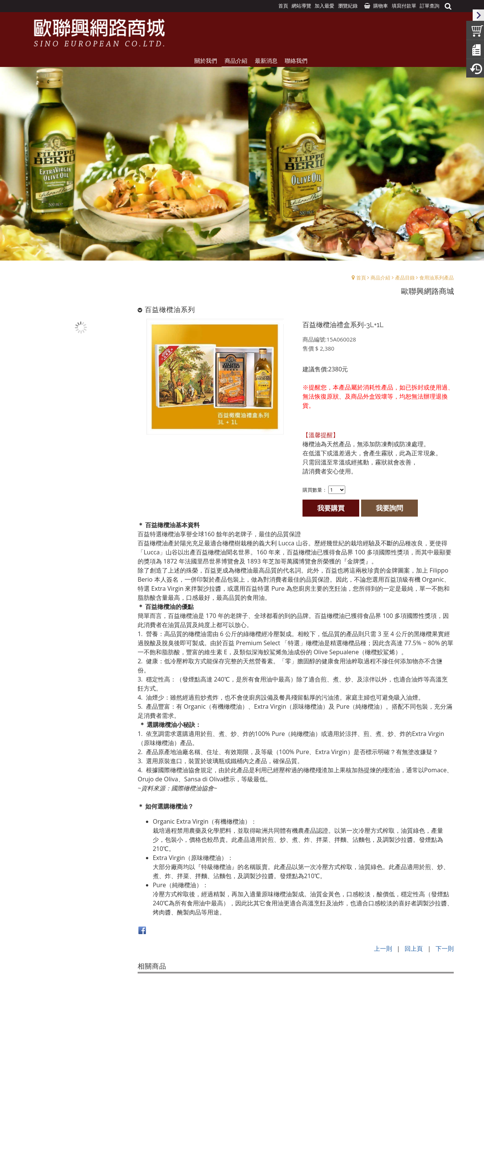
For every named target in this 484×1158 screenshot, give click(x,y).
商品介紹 (380, 277)
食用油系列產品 (436, 277)
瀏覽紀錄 (348, 5)
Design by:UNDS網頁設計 (242, 1143)
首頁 (361, 277)
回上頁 (414, 948)
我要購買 (331, 507)
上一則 (383, 948)
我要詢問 (390, 507)
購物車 (380, 5)
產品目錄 (405, 277)
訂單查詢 (429, 5)
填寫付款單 (404, 5)
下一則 (445, 948)
